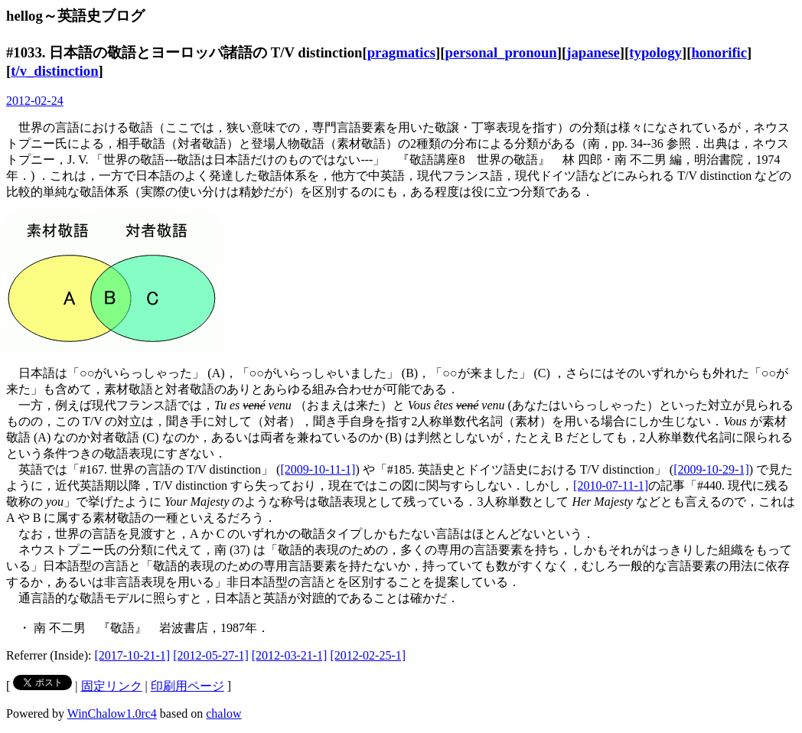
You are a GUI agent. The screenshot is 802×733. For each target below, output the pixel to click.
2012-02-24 (35, 100)
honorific (719, 52)
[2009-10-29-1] (711, 469)
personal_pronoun (501, 52)
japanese (593, 52)
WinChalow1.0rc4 (112, 713)
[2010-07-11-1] (610, 485)
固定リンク (111, 685)
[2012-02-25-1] (368, 655)
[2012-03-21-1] (290, 655)
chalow (223, 713)
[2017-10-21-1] (133, 655)
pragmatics (401, 52)
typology (655, 52)
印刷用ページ (187, 685)
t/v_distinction (54, 71)
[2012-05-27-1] (211, 655)
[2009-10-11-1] (317, 469)
